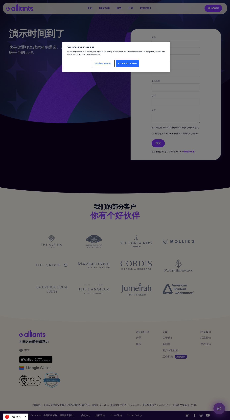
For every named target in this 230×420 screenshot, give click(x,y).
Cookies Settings (103, 63)
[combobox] (15, 417)
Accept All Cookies (127, 63)
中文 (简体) (13, 417)
